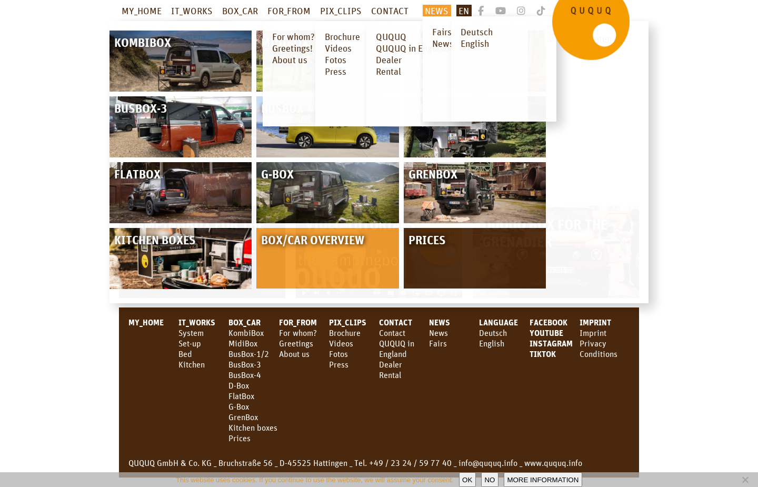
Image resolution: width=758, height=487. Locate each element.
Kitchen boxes (252, 427)
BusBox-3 (244, 364)
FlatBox (241, 396)
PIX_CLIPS (341, 10)
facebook (548, 322)
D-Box (238, 385)
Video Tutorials (360, 224)
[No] (745, 479)
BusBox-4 (244, 375)
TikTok (543, 354)
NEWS (436, 10)
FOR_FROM (289, 10)
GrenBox (243, 417)
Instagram (551, 343)
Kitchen (191, 364)
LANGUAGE (498, 322)
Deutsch (493, 332)
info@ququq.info (487, 463)
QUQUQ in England (396, 348)
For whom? (298, 332)
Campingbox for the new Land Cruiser (196, 232)
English (491, 343)
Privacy (593, 343)
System (191, 332)
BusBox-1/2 (248, 354)
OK (467, 480)
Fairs (438, 343)
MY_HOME (142, 10)
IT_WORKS (192, 10)
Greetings (296, 343)
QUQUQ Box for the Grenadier (544, 232)
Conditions (598, 354)
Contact (392, 332)
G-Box (238, 406)
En (463, 10)
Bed (185, 354)
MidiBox (242, 343)
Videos (341, 343)
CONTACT (389, 10)
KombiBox (246, 332)
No (489, 480)
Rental (390, 375)
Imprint (595, 322)
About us (294, 354)
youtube (546, 332)
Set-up (189, 343)
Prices (239, 438)
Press (338, 364)
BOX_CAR (240, 10)
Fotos (338, 354)
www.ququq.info (553, 463)
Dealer (390, 364)
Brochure (345, 332)
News (439, 322)
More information (543, 480)
